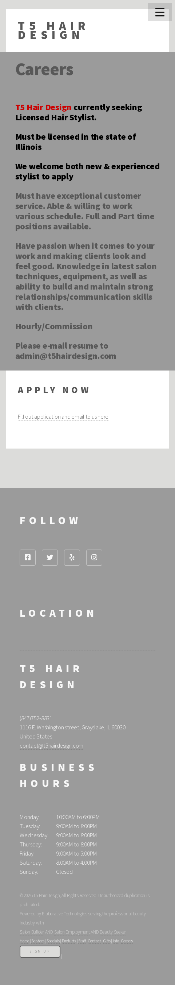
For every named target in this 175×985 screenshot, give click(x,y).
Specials (53, 940)
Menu (160, 12)
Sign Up (40, 951)
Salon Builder (32, 932)
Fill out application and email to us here (63, 416)
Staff (82, 940)
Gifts (107, 940)
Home (24, 940)
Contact (94, 940)
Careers (127, 940)
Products (69, 940)
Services (37, 940)
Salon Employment (72, 932)
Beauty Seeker (113, 932)
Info (116, 940)
